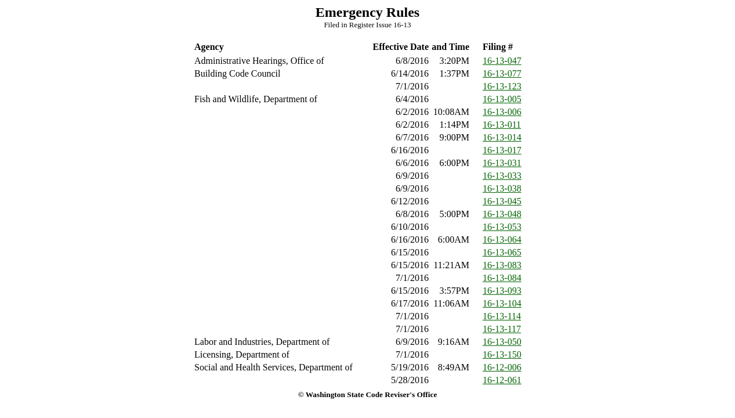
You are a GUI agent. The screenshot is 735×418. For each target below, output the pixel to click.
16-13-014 (502, 137)
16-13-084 (502, 278)
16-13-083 (502, 265)
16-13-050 (502, 342)
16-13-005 (502, 99)
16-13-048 (502, 214)
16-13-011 (502, 124)
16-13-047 (502, 61)
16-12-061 (502, 380)
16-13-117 (502, 329)
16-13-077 (502, 73)
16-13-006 (502, 112)
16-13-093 (502, 291)
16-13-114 (502, 316)
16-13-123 (502, 86)
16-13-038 (502, 188)
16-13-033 (502, 176)
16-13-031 (502, 163)
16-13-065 (502, 252)
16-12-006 (502, 367)
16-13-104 (502, 303)
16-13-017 (502, 150)
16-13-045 (502, 201)
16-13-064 (502, 239)
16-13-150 (502, 354)
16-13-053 (502, 227)
